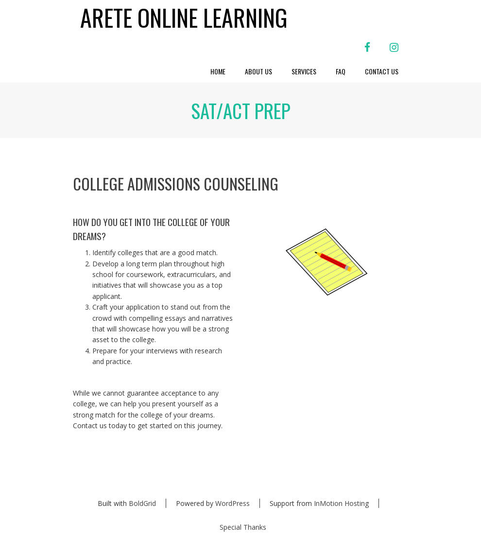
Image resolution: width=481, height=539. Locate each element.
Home (217, 71)
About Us (258, 71)
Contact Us (381, 71)
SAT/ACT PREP (241, 110)
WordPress (232, 503)
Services (304, 71)
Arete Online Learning (184, 18)
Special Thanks (243, 527)
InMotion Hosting (341, 503)
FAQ (340, 71)
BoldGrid (142, 503)
